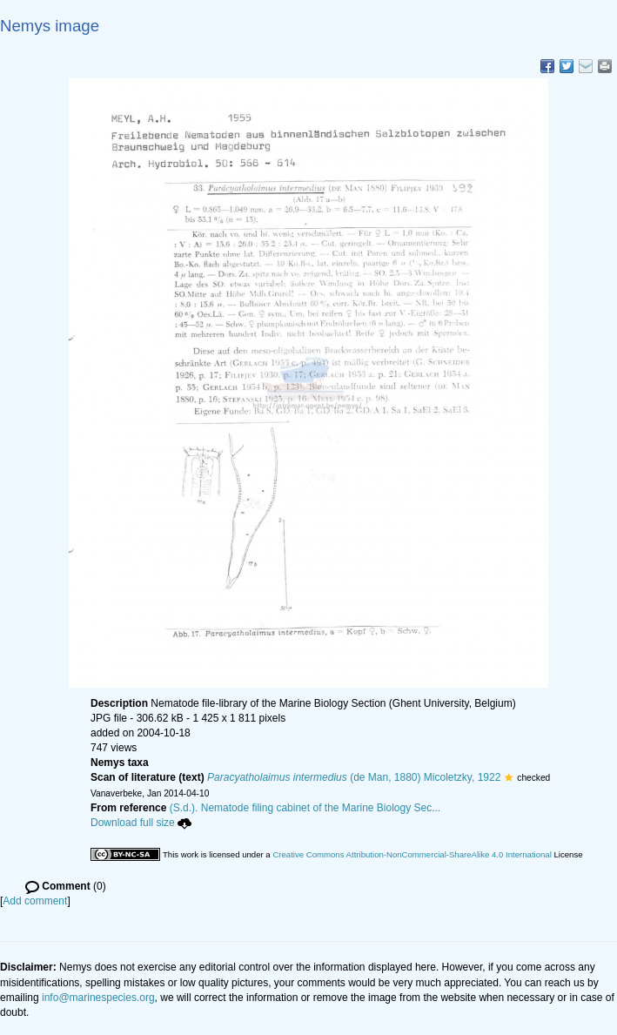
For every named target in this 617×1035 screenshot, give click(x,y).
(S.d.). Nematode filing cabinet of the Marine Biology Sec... (305, 808)
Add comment (35, 901)
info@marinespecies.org (98, 997)
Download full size (141, 823)
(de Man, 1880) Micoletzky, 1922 (353, 777)
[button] (508, 777)
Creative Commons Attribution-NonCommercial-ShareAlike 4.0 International (411, 854)
